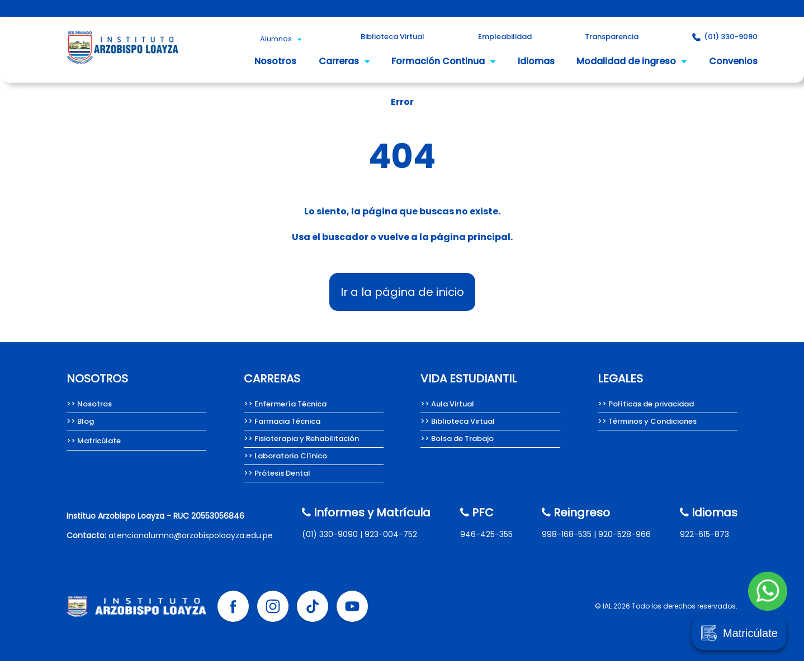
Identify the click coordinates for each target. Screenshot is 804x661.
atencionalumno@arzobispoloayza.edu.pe (190, 535)
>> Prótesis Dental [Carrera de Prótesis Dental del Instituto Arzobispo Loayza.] (277, 473)
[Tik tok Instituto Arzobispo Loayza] (312, 606)
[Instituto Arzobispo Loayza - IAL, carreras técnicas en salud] (122, 67)
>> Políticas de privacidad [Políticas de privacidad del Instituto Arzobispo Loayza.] (646, 404)
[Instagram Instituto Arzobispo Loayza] (273, 606)
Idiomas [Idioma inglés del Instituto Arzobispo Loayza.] (536, 61)
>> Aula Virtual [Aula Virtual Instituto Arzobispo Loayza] (447, 404)
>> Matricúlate (94, 440)
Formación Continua (443, 61)
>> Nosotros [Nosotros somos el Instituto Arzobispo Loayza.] (89, 404)
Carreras (344, 61)
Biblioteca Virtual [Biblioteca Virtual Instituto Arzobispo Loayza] (392, 36)
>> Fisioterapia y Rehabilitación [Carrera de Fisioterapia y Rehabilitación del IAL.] (301, 438)
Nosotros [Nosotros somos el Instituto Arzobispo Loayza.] (275, 61)
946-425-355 (486, 534)
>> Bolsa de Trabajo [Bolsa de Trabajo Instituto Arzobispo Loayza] (457, 438)
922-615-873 (704, 534)
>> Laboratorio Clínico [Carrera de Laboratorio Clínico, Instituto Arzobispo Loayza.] (285, 456)
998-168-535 (567, 534)
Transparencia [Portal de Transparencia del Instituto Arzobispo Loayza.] (612, 36)
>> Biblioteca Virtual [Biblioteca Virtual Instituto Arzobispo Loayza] (457, 421)
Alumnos (280, 38)
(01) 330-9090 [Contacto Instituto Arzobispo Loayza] (725, 36)
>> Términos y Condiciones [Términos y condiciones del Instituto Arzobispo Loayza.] (647, 421)
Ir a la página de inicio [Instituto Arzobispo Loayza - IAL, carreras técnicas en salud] (402, 292)
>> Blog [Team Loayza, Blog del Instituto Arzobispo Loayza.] (80, 421)
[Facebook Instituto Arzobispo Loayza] (233, 606)
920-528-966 (624, 534)
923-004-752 (391, 534)
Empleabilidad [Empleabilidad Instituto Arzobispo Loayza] (505, 36)
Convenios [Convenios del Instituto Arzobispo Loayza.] (733, 61)
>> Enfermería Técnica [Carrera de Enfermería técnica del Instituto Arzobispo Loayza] (285, 404)
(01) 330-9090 (330, 534)
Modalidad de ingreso (631, 61)
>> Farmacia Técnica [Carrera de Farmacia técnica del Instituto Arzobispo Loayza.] (282, 421)
